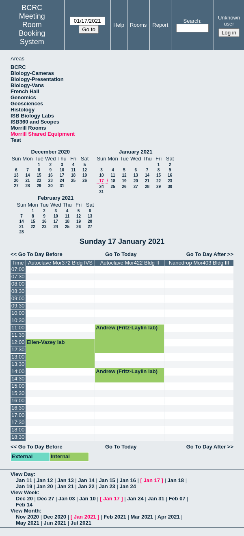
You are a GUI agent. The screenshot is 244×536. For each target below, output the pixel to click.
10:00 (18, 313)
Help (118, 25)
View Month (25, 511)
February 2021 (55, 198)
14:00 (18, 371)
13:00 (18, 357)
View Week (24, 492)
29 (39, 186)
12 (84, 170)
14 (27, 175)
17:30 (18, 422)
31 (62, 186)
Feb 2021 (115, 517)
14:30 (18, 379)
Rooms (138, 25)
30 (50, 186)
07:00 (18, 269)
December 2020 (50, 152)
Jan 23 (107, 486)
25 (73, 180)
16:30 (18, 408)
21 (27, 180)
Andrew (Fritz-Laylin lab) (127, 328)
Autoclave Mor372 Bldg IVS (60, 263)
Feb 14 (24, 505)
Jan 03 (66, 498)
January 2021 (135, 152)
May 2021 (27, 523)
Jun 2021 (54, 523)
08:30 (18, 291)
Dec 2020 (54, 517)
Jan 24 (127, 486)
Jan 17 (152, 480)
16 (50, 175)
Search (192, 21)
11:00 (18, 328)
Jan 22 (86, 486)
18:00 (18, 430)
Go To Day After (206, 254)
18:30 (18, 437)
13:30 (18, 364)
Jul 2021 (81, 523)
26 (84, 180)
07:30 (18, 276)
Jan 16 (127, 480)
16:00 (18, 400)
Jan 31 (156, 498)
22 (39, 180)
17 (62, 175)
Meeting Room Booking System (32, 29)
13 (16, 175)
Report (160, 25)
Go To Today (121, 254)
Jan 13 (65, 480)
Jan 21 (65, 486)
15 (39, 175)
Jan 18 (176, 480)
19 (84, 175)
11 (73, 170)
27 (16, 186)
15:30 (18, 393)
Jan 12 (45, 480)
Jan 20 (45, 486)
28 (27, 186)
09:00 (18, 298)
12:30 (18, 349)
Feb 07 (176, 498)
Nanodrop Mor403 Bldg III (199, 263)
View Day (22, 474)
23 (50, 180)
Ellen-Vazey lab (46, 342)
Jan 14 (86, 480)
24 (62, 180)
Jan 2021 (85, 517)
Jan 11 (24, 480)
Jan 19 (24, 486)
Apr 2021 (169, 517)
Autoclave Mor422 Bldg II (129, 263)
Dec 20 (24, 498)
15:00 (18, 386)
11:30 (18, 335)
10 (62, 170)
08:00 (18, 284)
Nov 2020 (27, 517)
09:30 (18, 306)
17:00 (18, 415)
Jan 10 (87, 498)
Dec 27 (45, 498)
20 (16, 180)
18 (73, 175)
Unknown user (229, 21)
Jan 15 (107, 480)
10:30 (18, 320)
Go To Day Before (40, 254)
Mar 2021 (141, 517)
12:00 (18, 342)
